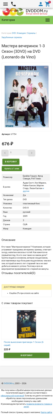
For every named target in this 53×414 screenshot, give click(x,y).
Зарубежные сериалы (12, 37)
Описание (8, 240)
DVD (14, 33)
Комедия (21, 33)
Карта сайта (46, 412)
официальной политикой (12, 396)
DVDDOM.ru (9, 383)
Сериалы (31, 33)
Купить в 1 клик (12, 168)
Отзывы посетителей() (18, 273)
